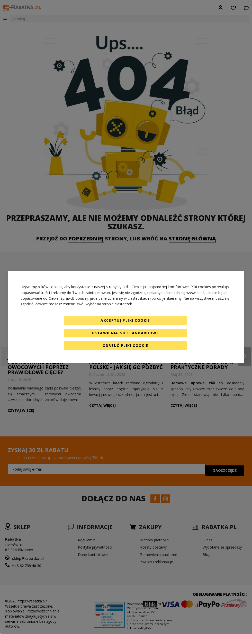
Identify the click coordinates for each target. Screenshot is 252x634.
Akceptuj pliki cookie (125, 320)
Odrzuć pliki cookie (125, 345)
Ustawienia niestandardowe (125, 332)
